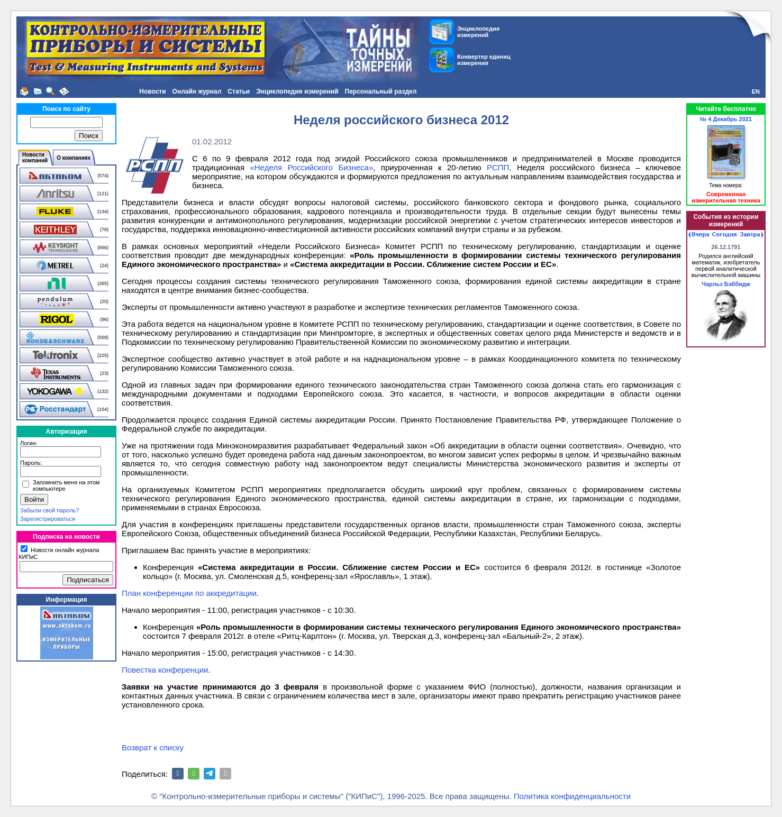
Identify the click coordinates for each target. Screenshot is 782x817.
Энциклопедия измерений (297, 91)
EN (756, 91)
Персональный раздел (381, 91)
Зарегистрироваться (47, 519)
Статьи (239, 91)
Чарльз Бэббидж (726, 284)
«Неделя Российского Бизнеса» (311, 167)
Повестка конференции (165, 669)
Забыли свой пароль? (49, 510)
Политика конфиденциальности (572, 796)
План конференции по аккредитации (189, 593)
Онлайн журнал (197, 91)
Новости (152, 91)
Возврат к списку (153, 747)
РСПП (498, 167)
